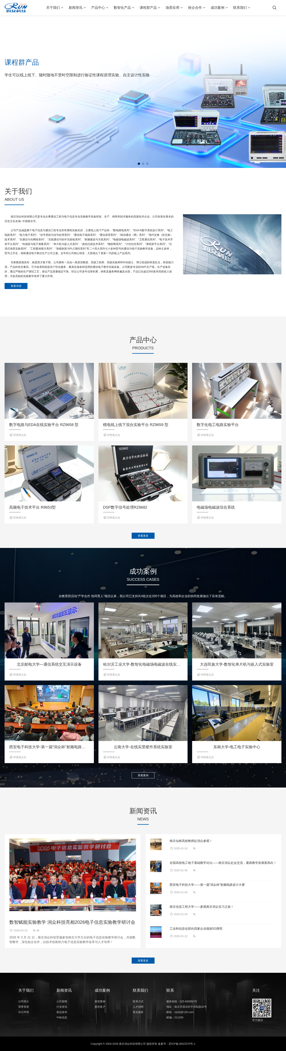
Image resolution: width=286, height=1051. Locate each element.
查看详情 (16, 286)
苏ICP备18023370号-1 (182, 1043)
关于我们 (53, 8)
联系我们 (240, 8)
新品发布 (61, 1012)
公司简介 (23, 1001)
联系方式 (138, 1001)
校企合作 (195, 8)
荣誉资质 (23, 1006)
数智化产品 (122, 8)
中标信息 (61, 1017)
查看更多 (143, 535)
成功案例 (217, 8)
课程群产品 (148, 8)
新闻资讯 (75, 8)
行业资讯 (61, 1006)
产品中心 (98, 8)
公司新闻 (61, 1001)
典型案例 (100, 1001)
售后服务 (138, 1012)
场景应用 (172, 8)
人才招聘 (138, 1006)
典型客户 (100, 1006)
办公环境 (23, 1012)
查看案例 (143, 775)
